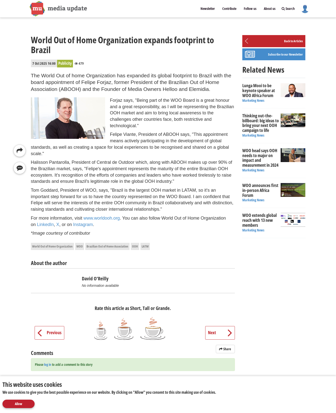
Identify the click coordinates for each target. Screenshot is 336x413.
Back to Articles (293, 41)
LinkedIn (45, 224)
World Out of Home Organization (52, 246)
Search (288, 8)
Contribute (229, 8)
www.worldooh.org (102, 218)
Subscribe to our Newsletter (285, 54)
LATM (145, 246)
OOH (135, 246)
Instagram (83, 224)
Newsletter (208, 8)
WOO (79, 246)
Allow (18, 403)
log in (47, 364)
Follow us (250, 8)
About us (269, 8)
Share (225, 349)
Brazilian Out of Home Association (107, 246)
